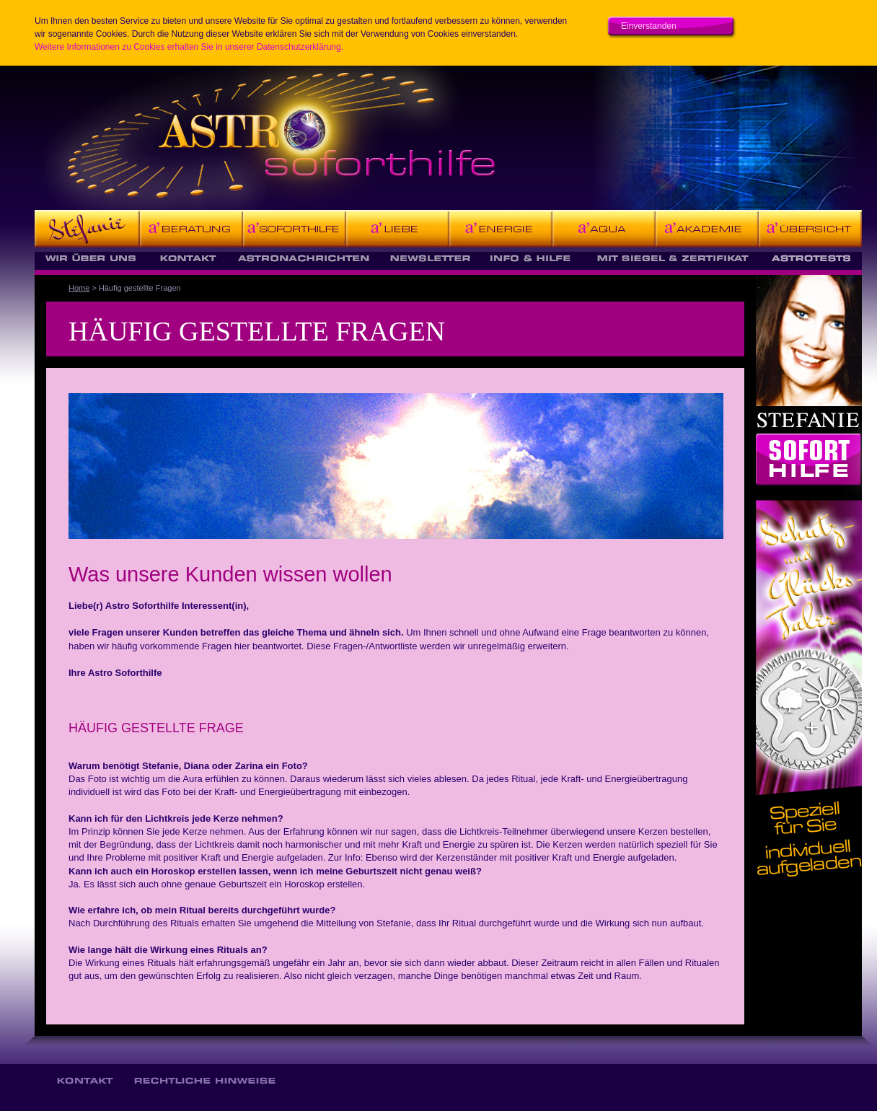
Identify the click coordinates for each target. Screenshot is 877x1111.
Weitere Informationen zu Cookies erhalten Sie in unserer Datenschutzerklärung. (189, 47)
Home (79, 288)
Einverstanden (649, 26)
